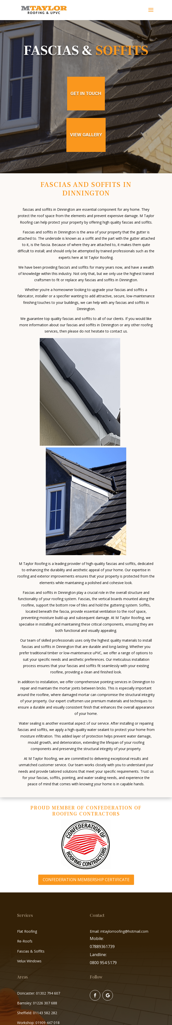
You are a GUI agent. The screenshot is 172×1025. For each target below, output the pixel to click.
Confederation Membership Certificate (86, 879)
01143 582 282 (45, 1012)
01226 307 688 (45, 1003)
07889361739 (102, 946)
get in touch (85, 93)
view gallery (86, 134)
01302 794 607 (48, 993)
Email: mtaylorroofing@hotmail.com (119, 931)
